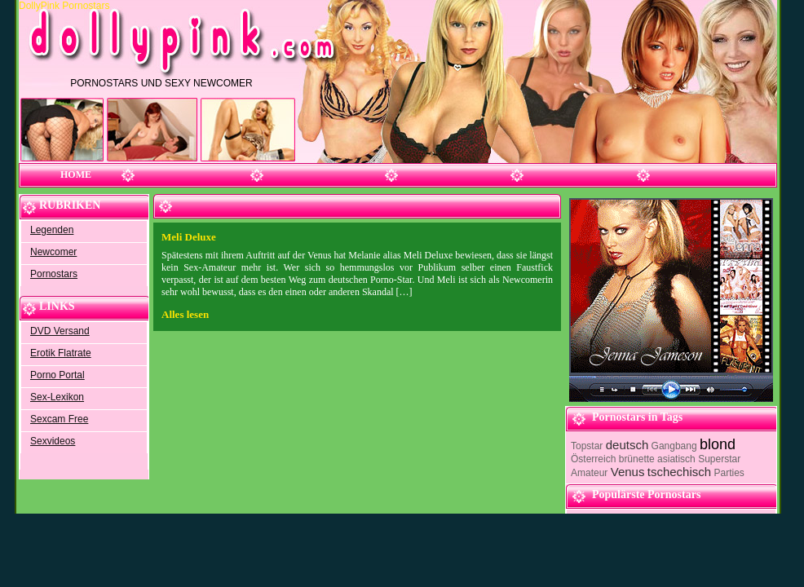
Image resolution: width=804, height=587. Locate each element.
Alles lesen (185, 314)
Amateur (589, 473)
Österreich (593, 459)
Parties (728, 473)
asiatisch (676, 459)
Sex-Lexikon (57, 397)
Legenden (51, 230)
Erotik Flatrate (60, 353)
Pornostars (53, 274)
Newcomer (53, 252)
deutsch (627, 445)
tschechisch (679, 472)
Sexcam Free (59, 419)
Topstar (587, 446)
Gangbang (674, 446)
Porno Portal (57, 375)
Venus (628, 472)
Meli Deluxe (188, 237)
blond (718, 444)
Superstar (719, 459)
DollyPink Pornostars (66, 5)
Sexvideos (52, 441)
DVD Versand (60, 331)
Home (75, 174)
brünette (637, 459)
